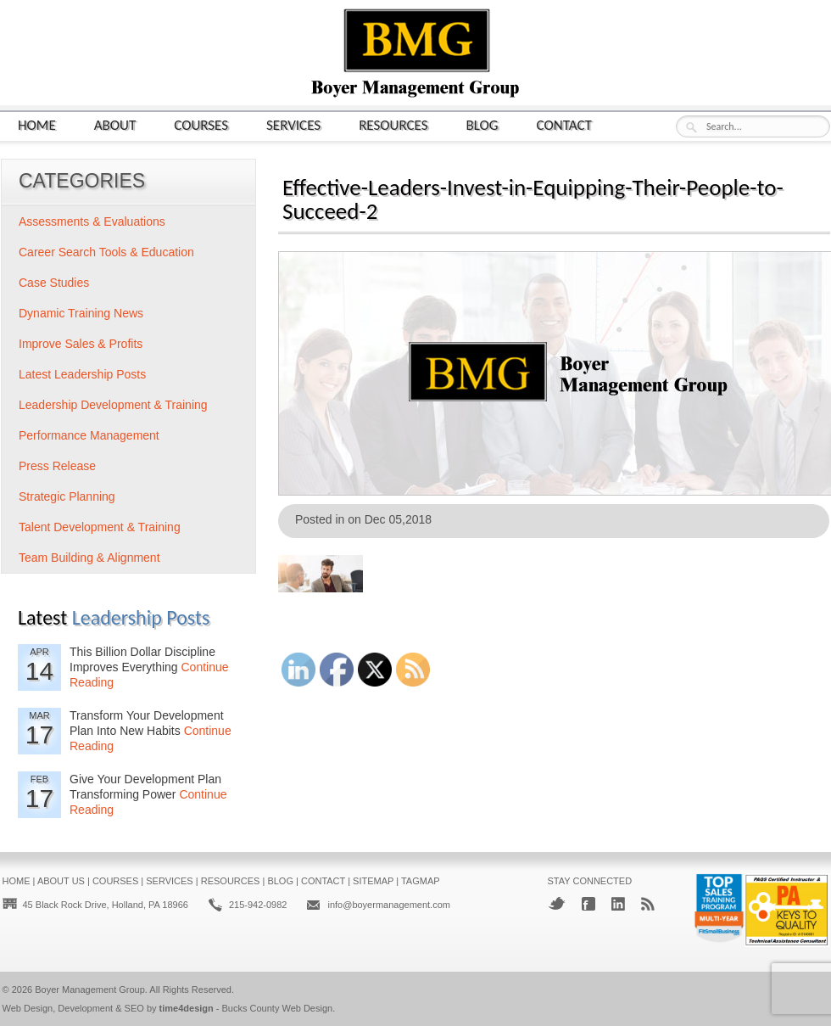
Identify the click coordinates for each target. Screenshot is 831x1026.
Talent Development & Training (100, 527)
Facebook (588, 904)
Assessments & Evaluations (92, 221)
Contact (564, 124)
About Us (61, 881)
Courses (201, 124)
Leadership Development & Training (113, 405)
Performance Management (89, 435)
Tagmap (420, 881)
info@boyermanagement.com (388, 905)
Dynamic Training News (81, 313)
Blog (482, 124)
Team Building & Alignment (89, 557)
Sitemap (373, 881)
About (115, 124)
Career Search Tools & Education (106, 252)
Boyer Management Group (90, 989)
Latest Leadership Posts (82, 374)
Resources (393, 124)
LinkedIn (618, 904)
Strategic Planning (67, 496)
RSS (648, 904)
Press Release (57, 466)
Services (293, 124)
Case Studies (54, 282)
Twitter (557, 903)
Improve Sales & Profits (80, 343)
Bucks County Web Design (277, 1008)
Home (37, 124)
